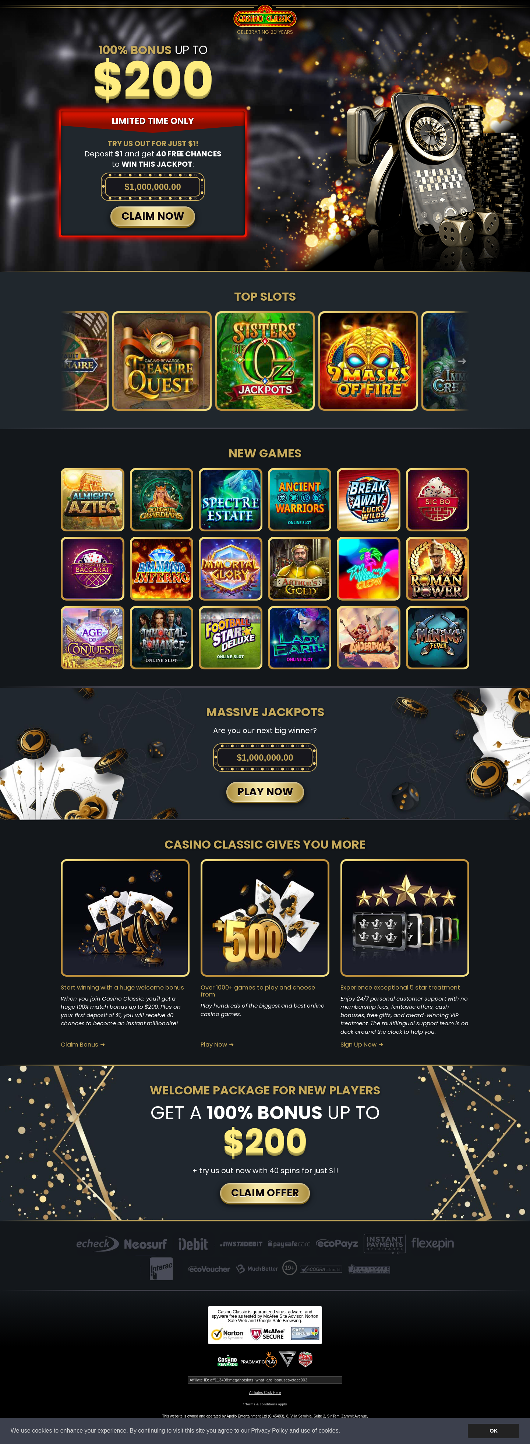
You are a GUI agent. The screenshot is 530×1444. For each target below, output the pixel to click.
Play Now (214, 1045)
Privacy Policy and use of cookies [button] (294, 1430)
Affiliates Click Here (265, 1393)
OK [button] (494, 1431)
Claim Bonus (79, 1045)
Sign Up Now (358, 1045)
